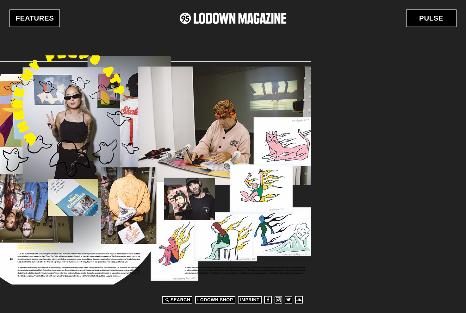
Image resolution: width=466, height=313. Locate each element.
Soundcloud (299, 300)
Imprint (249, 299)
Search (177, 300)
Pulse (431, 18)
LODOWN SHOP (215, 299)
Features (35, 18)
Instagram (278, 300)
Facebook (268, 300)
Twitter (288, 300)
